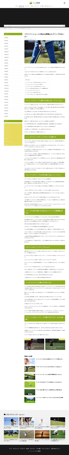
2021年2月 (6, 46)
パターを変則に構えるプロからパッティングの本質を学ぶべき (57, 440)
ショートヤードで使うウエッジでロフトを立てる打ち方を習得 (49, 397)
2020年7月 (6, 65)
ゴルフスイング (10, 28)
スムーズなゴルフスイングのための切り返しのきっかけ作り (11, 427)
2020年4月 (6, 74)
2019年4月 (6, 107)
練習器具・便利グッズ (9, 141)
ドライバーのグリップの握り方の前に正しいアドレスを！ (35, 82)
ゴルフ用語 (7, 133)
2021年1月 (6, 48)
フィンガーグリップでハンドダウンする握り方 (34, 84)
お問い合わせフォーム (55, 448)
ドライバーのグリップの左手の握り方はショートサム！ (35, 86)
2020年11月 (6, 54)
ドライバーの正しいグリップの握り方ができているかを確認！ (36, 94)
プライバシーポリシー (46, 448)
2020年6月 (6, 68)
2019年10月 (6, 91)
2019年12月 (6, 85)
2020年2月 (6, 79)
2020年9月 (6, 60)
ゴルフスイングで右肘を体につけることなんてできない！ (11, 440)
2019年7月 (6, 99)
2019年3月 (6, 110)
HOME (6, 28)
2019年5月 (6, 105)
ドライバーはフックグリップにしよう (32, 90)
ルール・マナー (8, 135)
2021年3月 (6, 43)
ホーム (10, 448)
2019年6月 (6, 102)
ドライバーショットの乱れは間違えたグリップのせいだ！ (23, 28)
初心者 (6, 138)
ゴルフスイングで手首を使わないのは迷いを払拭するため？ (26, 427)
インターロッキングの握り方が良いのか (32, 92)
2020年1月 (6, 82)
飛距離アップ (7, 144)
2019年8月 (6, 96)
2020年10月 (6, 57)
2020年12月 (6, 51)
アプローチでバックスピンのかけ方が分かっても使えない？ (49, 366)
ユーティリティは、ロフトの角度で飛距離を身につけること (49, 374)
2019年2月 (6, 113)
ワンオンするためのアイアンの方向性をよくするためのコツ (49, 382)
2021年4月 (6, 40)
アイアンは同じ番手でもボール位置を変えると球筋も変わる (49, 389)
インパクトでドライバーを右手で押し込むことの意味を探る (26, 440)
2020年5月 (6, 71)
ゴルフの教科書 (37, 451)
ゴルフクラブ (7, 124)
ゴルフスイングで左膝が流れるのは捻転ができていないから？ (57, 427)
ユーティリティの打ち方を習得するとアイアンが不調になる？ (49, 359)
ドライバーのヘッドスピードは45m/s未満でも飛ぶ (42, 440)
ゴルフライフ (7, 130)
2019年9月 (6, 93)
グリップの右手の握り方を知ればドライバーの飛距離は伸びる (36, 88)
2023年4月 (6, 37)
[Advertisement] (34, 16)
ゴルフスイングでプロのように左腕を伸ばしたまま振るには (42, 427)
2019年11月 (6, 88)
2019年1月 (6, 116)
